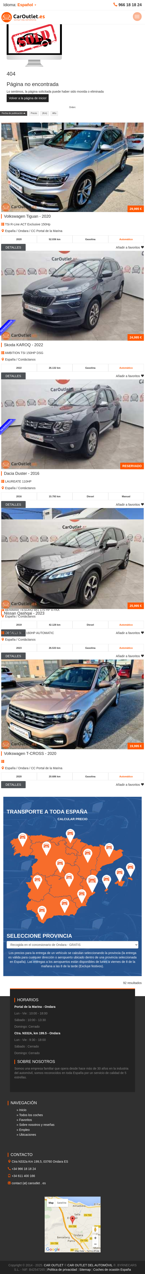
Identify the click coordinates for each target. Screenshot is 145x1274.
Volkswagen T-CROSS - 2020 (30, 753)
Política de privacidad (62, 1269)
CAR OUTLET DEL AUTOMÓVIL (90, 1265)
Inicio (23, 1110)
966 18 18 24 (130, 5)
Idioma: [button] (19, 5)
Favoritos (25, 1120)
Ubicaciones (27, 1134)
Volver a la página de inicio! (27, 98)
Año (54, 113)
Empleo (24, 1130)
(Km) (44, 113)
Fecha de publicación (13, 113)
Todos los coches (31, 1115)
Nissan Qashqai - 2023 (24, 613)
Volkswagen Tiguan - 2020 (27, 216)
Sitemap (85, 1269)
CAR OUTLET (53, 1265)
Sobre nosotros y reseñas (37, 1124)
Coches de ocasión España (112, 1269)
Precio (34, 113)
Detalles (13, 784)
